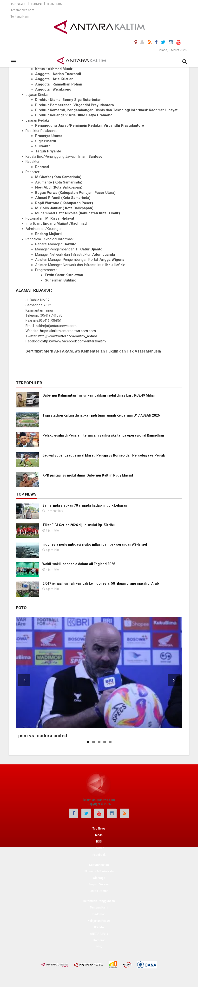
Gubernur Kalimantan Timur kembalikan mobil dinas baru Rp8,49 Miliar (98, 395)
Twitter (99, 848)
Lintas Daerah (99, 891)
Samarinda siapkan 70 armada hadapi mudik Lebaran (84, 505)
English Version (99, 884)
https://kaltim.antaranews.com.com (68, 331)
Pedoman (99, 914)
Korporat (99, 940)
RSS (99, 841)
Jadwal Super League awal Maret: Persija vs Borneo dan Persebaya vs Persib (103, 455)
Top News (18, 4)
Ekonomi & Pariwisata (99, 871)
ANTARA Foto (99, 933)
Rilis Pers (54, 4)
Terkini (36, 4)
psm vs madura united (42, 736)
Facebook (99, 854)
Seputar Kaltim (99, 865)
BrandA (99, 927)
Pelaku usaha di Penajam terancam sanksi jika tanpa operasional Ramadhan (103, 435)
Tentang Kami (20, 16)
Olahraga (99, 878)
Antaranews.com (22, 10)
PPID (99, 946)
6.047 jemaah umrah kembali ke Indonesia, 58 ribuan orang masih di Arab (100, 583)
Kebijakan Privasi (99, 920)
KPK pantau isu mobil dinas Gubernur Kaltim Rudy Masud (87, 475)
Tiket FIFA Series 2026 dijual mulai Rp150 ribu (78, 525)
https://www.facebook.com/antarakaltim (74, 341)
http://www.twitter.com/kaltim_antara (67, 336)
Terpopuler (29, 382)
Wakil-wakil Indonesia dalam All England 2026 (78, 564)
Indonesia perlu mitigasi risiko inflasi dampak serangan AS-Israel (94, 544)
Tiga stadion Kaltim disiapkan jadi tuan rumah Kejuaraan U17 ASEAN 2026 (101, 415)
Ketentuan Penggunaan (99, 901)
